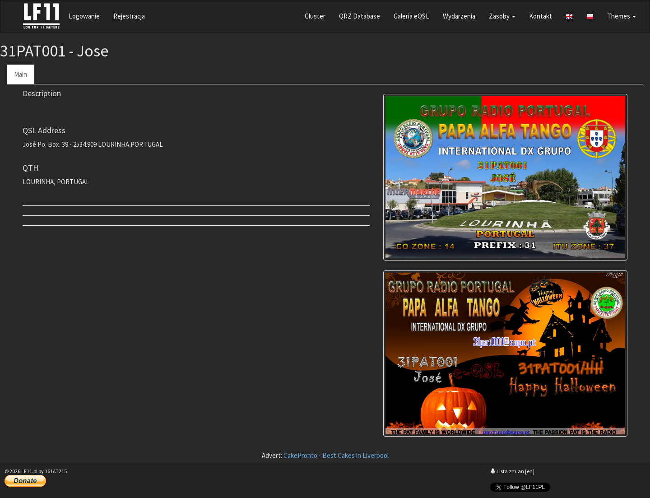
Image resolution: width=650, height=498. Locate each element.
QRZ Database (359, 16)
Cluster (315, 16)
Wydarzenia (459, 16)
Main (20, 74)
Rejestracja (129, 16)
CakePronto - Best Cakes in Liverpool (336, 455)
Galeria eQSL (411, 16)
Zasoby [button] (502, 16)
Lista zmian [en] (512, 471)
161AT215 (56, 471)
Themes (621, 16)
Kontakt (540, 16)
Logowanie (84, 16)
